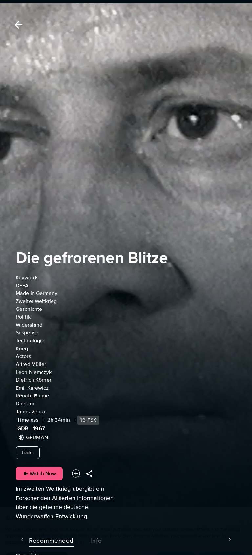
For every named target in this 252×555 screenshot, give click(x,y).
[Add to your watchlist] (76, 473)
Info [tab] (83, 539)
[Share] (89, 473)
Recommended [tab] (38, 539)
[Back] (17, 24)
